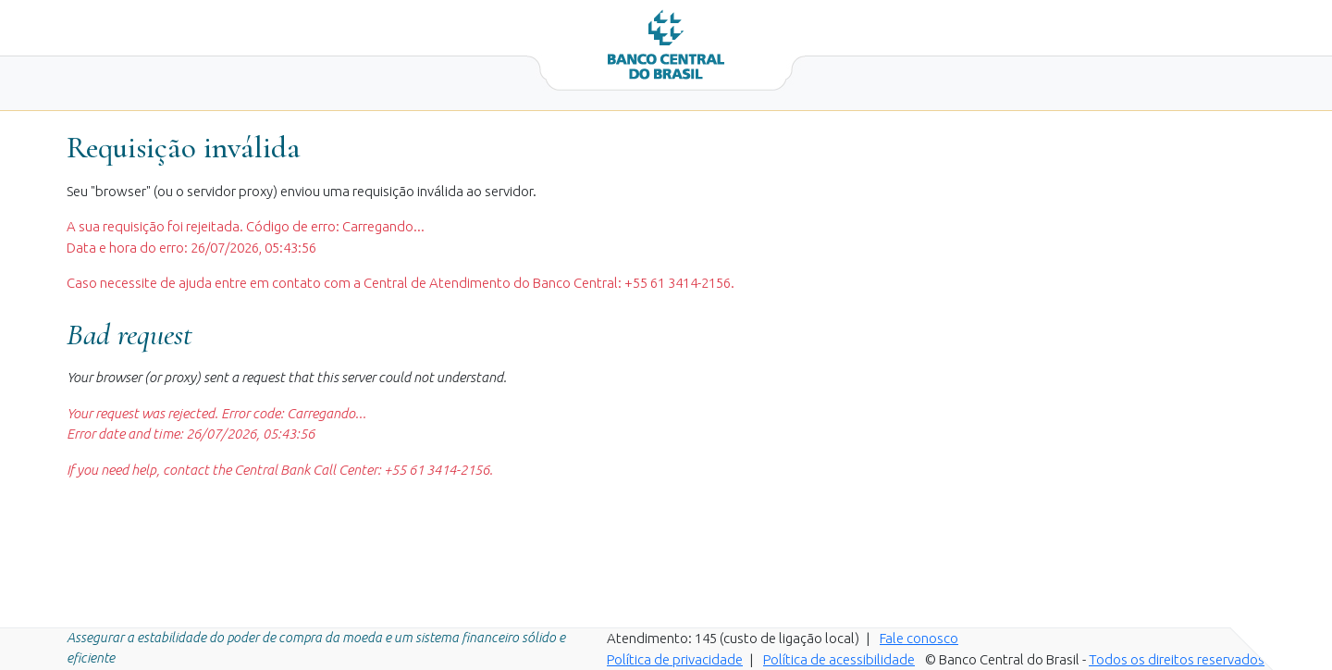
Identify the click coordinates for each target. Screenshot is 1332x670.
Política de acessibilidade (839, 659)
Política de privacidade (675, 659)
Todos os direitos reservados (1176, 659)
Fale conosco (919, 638)
